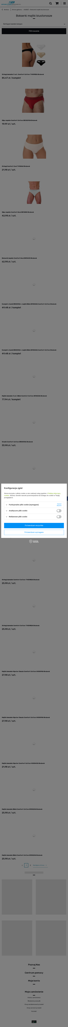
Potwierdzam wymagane (34, 532)
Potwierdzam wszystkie (34, 526)
